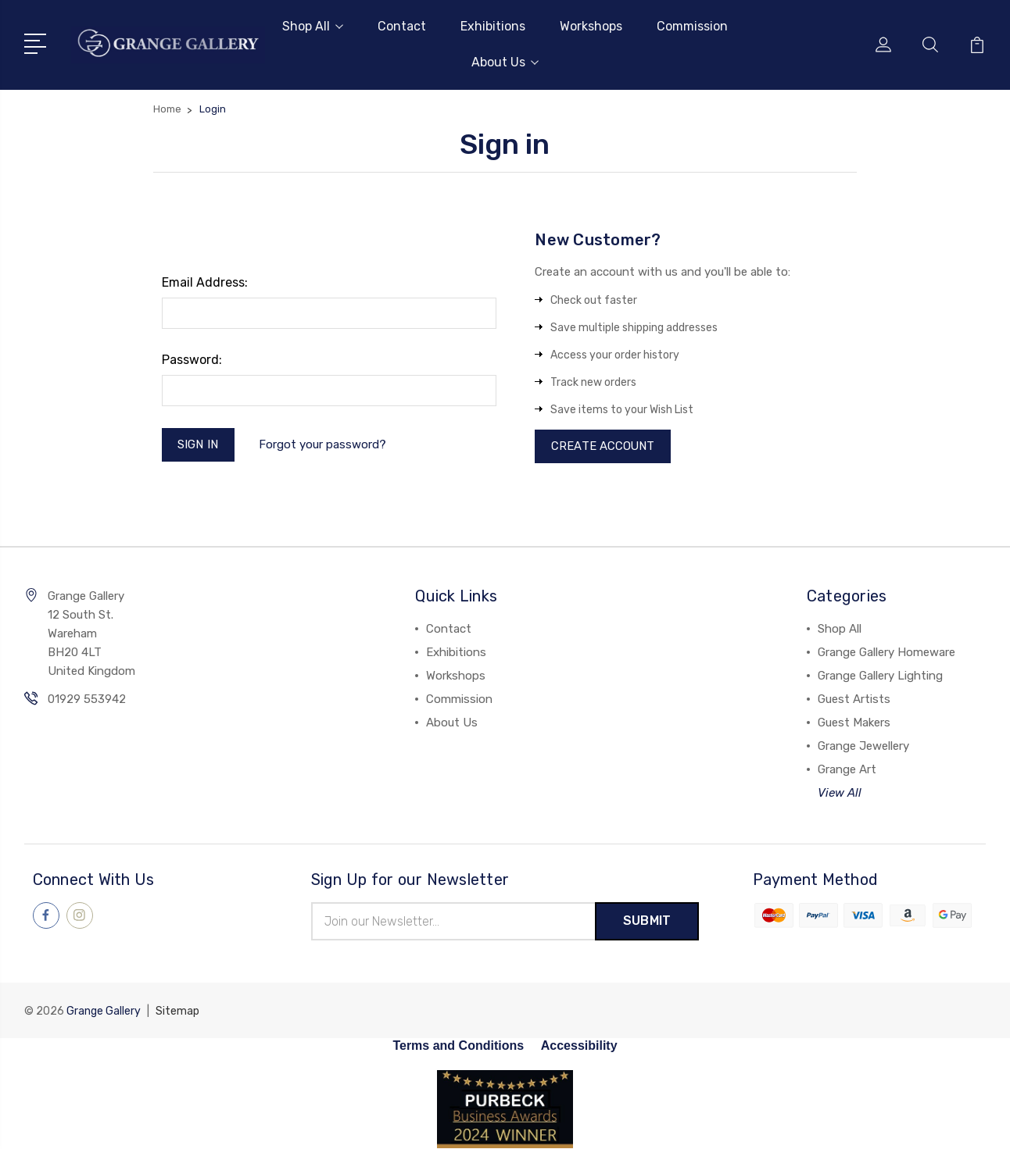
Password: (192, 359)
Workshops (591, 26)
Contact (402, 26)
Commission (692, 26)
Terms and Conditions (458, 1046)
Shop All (312, 26)
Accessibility (579, 1046)
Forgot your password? (322, 444)
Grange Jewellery (863, 747)
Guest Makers (854, 723)
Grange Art (847, 770)
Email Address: (205, 282)
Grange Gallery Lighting (880, 676)
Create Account (603, 447)
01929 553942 (87, 700)
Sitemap (177, 1012)
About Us (505, 62)
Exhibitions (492, 26)
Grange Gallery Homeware (886, 653)
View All (839, 794)
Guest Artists (854, 700)
